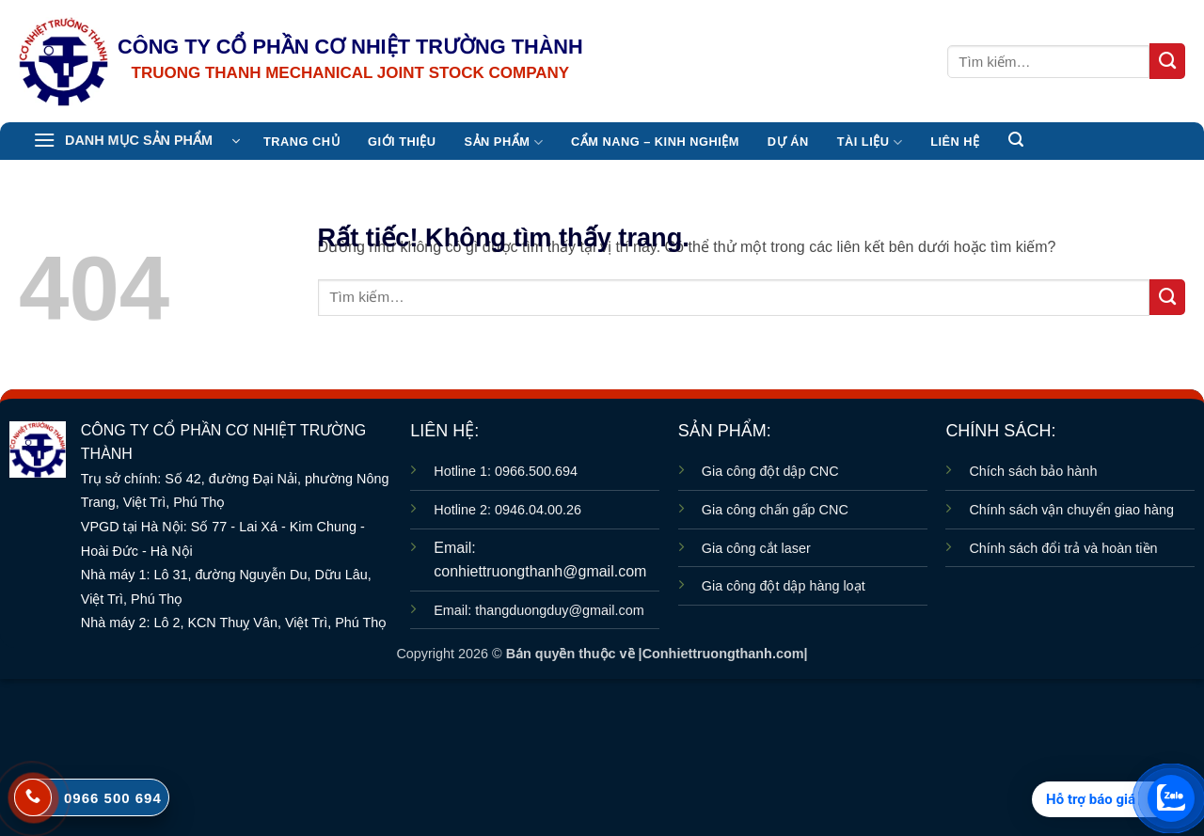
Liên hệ (954, 141)
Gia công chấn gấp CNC (775, 509)
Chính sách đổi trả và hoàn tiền (1063, 548)
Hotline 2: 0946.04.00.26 (507, 509)
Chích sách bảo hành (1033, 471)
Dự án (788, 141)
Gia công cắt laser (756, 548)
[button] (136, 141)
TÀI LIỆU (869, 142)
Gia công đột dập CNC (770, 471)
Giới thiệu (402, 141)
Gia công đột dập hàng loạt (783, 585)
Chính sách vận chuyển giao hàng (1071, 509)
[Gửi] (1167, 61)
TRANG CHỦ (301, 141)
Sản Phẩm (504, 142)
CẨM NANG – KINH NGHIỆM (655, 141)
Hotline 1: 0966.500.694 (506, 471)
